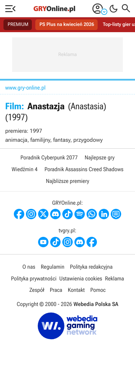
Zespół (36, 290)
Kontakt (76, 290)
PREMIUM (18, 24)
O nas (28, 266)
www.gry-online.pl (25, 87)
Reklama (114, 278)
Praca (56, 290)
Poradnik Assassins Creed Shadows (83, 169)
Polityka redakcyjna (91, 266)
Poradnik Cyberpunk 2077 (49, 157)
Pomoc (98, 290)
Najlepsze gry (100, 157)
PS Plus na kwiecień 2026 (66, 24)
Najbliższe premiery (67, 181)
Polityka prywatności (34, 278)
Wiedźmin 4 (24, 169)
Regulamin (52, 266)
